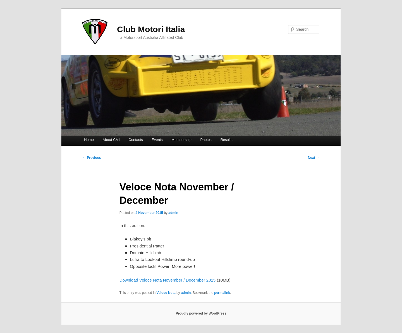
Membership (181, 140)
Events (157, 140)
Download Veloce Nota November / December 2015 (167, 280)
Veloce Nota (166, 293)
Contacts (135, 140)
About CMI (110, 140)
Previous (92, 158)
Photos (205, 140)
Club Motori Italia (151, 29)
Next (313, 158)
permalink (222, 293)
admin (173, 213)
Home (89, 140)
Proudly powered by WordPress (201, 313)
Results (226, 140)
